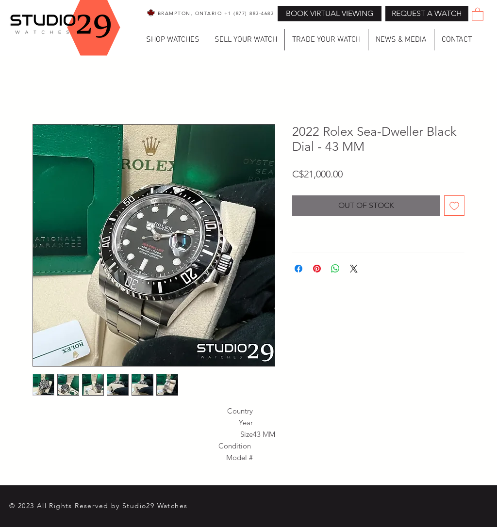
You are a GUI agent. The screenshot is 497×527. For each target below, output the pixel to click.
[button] (426, 13)
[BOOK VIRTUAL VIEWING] (329, 13)
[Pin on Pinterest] (317, 268)
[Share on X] (354, 268)
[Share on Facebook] (298, 268)
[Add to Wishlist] (454, 205)
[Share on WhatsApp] (335, 268)
